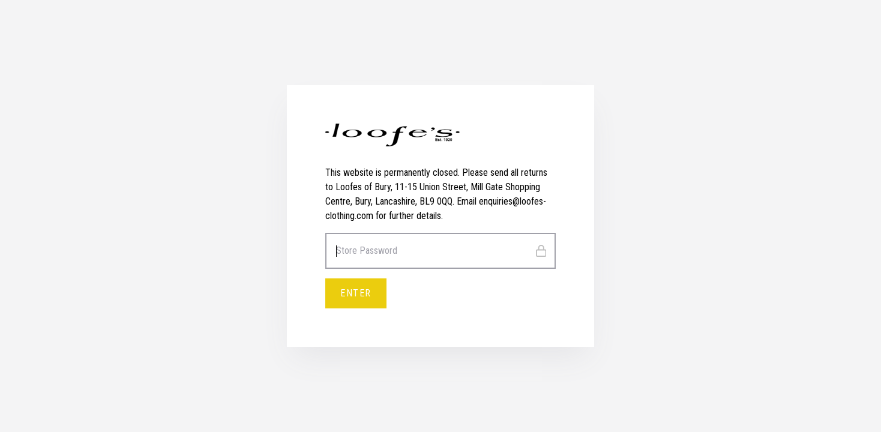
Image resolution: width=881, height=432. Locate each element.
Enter (355, 293)
